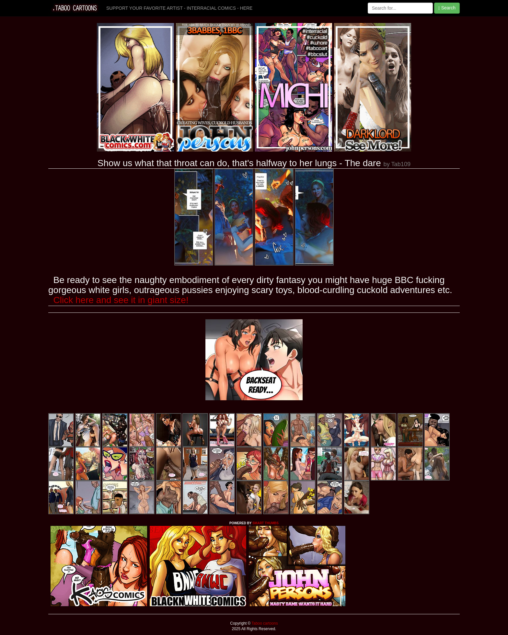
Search (447, 8)
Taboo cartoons (264, 623)
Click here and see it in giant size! (121, 300)
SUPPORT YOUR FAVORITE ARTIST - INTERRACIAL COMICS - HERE (179, 8)
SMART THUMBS (265, 523)
